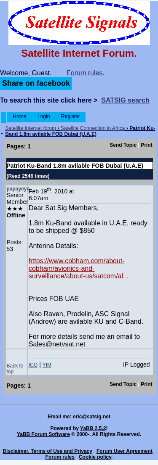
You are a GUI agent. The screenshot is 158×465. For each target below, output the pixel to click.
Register (71, 116)
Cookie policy (95, 457)
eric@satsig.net (91, 417)
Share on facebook (36, 83)
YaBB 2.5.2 (93, 428)
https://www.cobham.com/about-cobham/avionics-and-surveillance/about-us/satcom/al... (79, 268)
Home (19, 116)
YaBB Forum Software (43, 434)
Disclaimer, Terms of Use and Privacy (47, 451)
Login (44, 116)
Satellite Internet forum (30, 128)
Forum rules (84, 73)
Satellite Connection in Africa (93, 128)
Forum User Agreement (124, 451)
